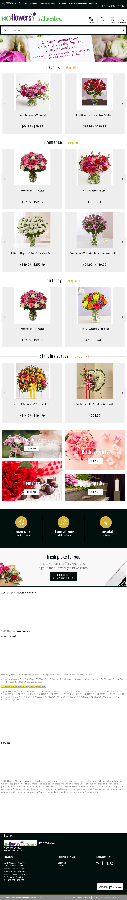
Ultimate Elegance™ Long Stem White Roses (32, 253)
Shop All (71, 67)
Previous (4, 103)
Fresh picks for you (63, 561)
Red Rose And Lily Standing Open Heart (94, 404)
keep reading (23, 631)
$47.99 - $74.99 (94, 340)
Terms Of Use (69, 897)
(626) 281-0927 (13, 3)
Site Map (116, 897)
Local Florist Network (101, 897)
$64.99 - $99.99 (32, 126)
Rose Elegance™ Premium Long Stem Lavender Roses (95, 253)
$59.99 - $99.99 (32, 202)
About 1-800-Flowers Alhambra (18, 592)
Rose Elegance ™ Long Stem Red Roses (94, 115)
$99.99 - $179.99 (94, 126)
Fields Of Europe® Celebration (94, 328)
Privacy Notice (84, 897)
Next (123, 103)
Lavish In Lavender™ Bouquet (32, 115)
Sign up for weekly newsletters (63, 576)
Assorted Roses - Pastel (32, 190)
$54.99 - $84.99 (94, 202)
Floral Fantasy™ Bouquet (94, 190)
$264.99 (94, 415)
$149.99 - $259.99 (32, 264)
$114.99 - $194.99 (32, 415)
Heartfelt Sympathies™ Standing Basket (32, 404)
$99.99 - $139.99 (94, 264)
